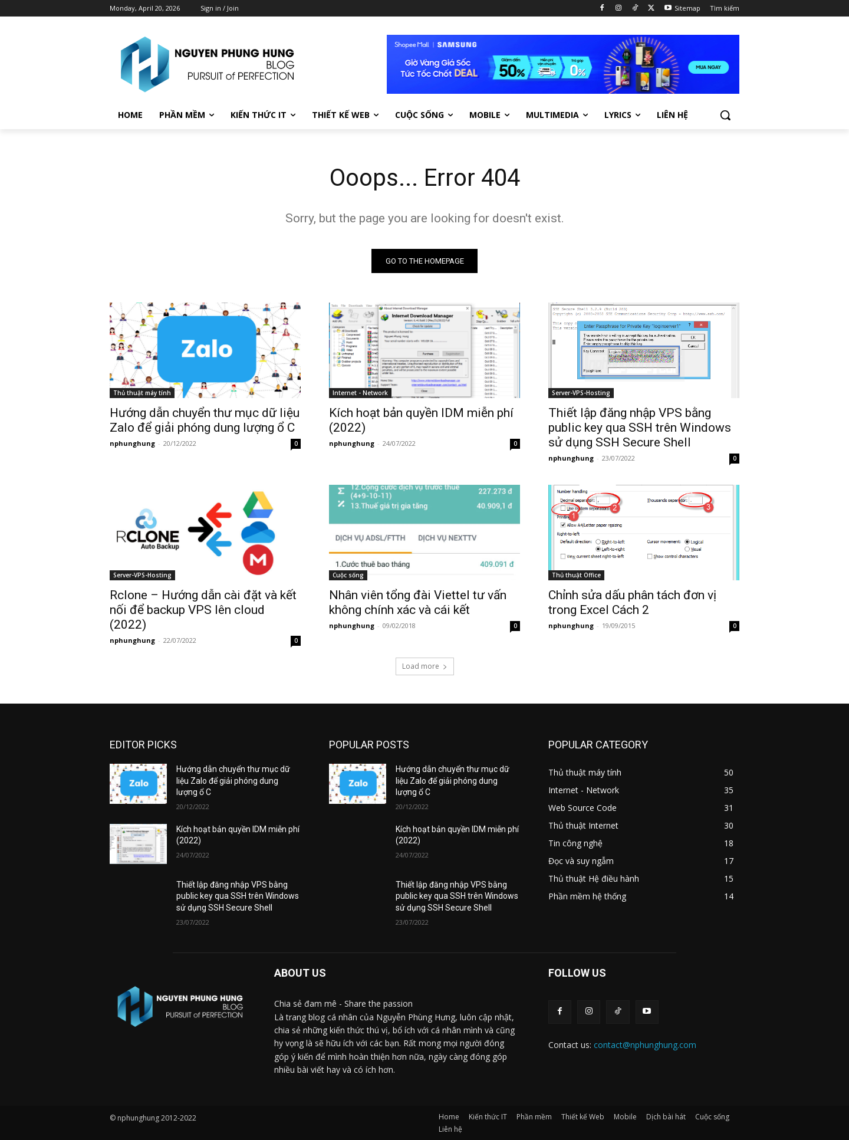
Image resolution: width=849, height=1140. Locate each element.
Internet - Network (360, 393)
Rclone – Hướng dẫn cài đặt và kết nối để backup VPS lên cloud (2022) (203, 610)
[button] (725, 115)
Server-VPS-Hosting (581, 393)
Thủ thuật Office (576, 575)
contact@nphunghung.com (645, 1044)
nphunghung (132, 443)
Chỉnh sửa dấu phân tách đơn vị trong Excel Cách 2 (632, 602)
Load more (424, 666)
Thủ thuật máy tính (142, 393)
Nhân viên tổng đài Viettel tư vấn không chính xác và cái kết (417, 602)
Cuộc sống (348, 575)
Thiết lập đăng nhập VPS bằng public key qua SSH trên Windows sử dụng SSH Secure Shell (639, 427)
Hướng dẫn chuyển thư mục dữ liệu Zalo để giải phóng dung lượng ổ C (205, 420)
